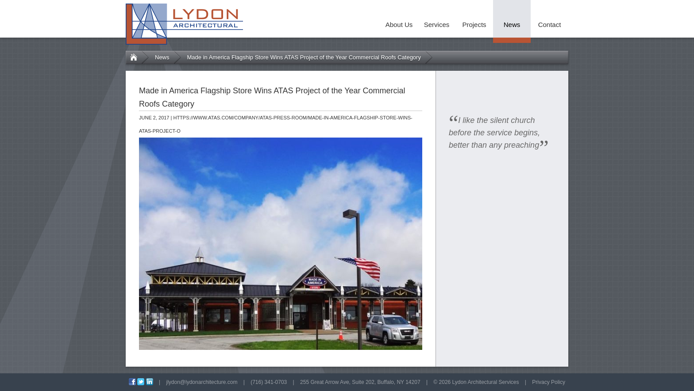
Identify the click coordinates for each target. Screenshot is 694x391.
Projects (474, 24)
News (512, 24)
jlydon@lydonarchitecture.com (201, 382)
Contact (549, 24)
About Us (399, 24)
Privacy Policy (548, 382)
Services (437, 24)
